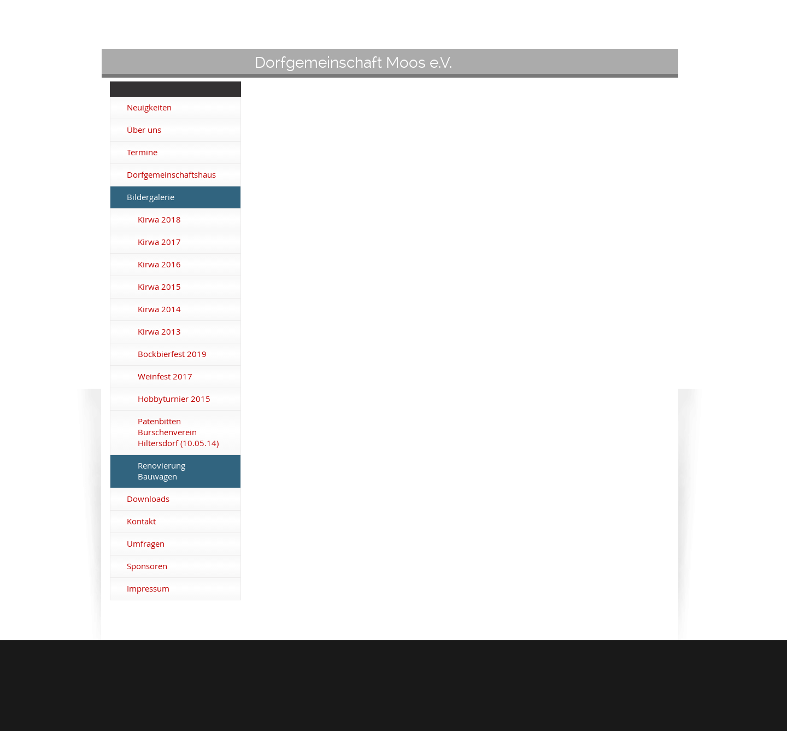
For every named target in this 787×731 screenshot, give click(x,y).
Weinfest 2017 (165, 376)
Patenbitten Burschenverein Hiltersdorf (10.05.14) (178, 432)
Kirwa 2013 (159, 331)
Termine (142, 152)
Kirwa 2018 (159, 219)
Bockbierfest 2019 (172, 354)
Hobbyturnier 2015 (174, 399)
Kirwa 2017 (159, 242)
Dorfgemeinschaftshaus (171, 174)
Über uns (144, 130)
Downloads (148, 499)
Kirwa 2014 (159, 309)
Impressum (148, 588)
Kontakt (141, 521)
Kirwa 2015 (159, 287)
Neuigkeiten (149, 107)
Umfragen (146, 544)
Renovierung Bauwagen (161, 471)
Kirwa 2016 (159, 264)
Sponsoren (147, 566)
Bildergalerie (150, 197)
